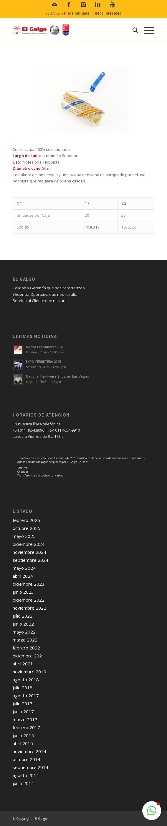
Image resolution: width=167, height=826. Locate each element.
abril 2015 (23, 743)
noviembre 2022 (29, 608)
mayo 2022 (24, 632)
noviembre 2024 (29, 552)
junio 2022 (23, 624)
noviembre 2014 (29, 751)
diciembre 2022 (28, 600)
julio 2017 (22, 703)
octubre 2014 (26, 759)
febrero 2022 (26, 648)
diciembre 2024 (28, 544)
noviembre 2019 (29, 672)
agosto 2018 (26, 680)
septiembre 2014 (30, 767)
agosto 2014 (26, 775)
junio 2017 (23, 711)
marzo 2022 (25, 640)
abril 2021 (23, 664)
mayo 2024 (24, 568)
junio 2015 (23, 735)
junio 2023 (23, 592)
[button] (151, 810)
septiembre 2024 (30, 560)
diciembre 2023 (28, 584)
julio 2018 (22, 687)
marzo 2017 (25, 719)
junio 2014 (23, 783)
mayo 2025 (24, 536)
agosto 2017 (26, 695)
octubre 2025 (26, 528)
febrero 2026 (26, 520)
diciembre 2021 (28, 656)
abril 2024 (23, 576)
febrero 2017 (26, 727)
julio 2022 (22, 616)
